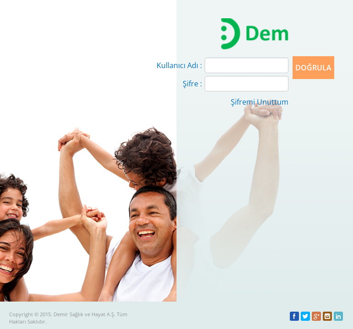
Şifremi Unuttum (259, 102)
